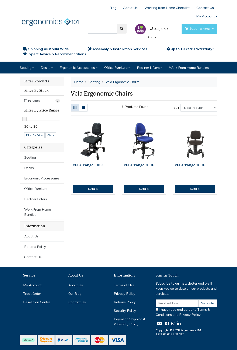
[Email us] (159, 323)
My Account (32, 285)
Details (93, 189)
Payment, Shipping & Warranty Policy (129, 321)
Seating (25, 67)
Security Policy (125, 310)
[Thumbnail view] (75, 107)
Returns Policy (35, 246)
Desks (45, 67)
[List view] (83, 107)
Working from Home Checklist (167, 8)
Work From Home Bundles (189, 67)
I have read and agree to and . (183, 312)
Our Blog (74, 293)
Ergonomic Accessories (77, 67)
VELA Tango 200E (139, 165)
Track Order (32, 293)
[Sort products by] (199, 107)
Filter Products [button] (36, 81)
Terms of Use (124, 285)
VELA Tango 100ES (88, 165)
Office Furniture (116, 67)
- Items (198, 29)
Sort (176, 108)
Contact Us (205, 8)
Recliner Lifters (148, 67)
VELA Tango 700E (190, 165)
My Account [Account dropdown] (205, 16)
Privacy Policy (124, 293)
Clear (50, 135)
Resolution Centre (36, 302)
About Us (130, 8)
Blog (113, 8)
